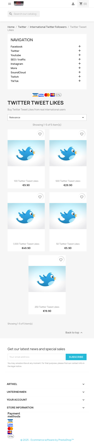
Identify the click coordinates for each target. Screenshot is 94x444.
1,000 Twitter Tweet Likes (26, 243)
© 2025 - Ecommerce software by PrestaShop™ (47, 440)
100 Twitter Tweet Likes (26, 180)
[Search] (24, 14)
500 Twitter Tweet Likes (68, 180)
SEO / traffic (18, 59)
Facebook (16, 46)
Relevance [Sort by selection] (47, 117)
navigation (22, 39)
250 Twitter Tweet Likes (47, 306)
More (14, 68)
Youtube (16, 55)
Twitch (15, 76)
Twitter (15, 51)
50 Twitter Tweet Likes (68, 243)
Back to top (74, 332)
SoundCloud (18, 72)
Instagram (17, 64)
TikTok (15, 81)
